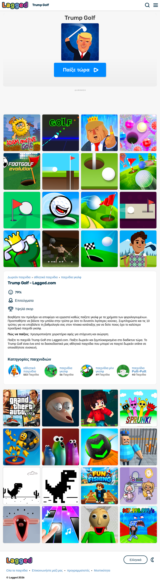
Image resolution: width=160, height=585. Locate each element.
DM (153, 559)
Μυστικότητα (102, 570)
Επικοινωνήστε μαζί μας (47, 570)
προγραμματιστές (78, 570)
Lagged (15, 5)
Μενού (156, 5)
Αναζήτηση (147, 5)
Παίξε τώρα (76, 70)
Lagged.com (19, 560)
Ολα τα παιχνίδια (17, 570)
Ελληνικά (135, 560)
